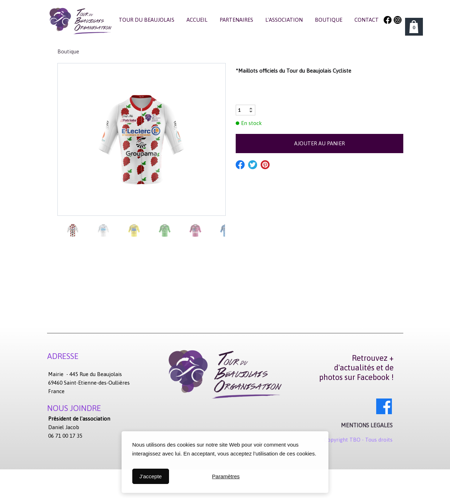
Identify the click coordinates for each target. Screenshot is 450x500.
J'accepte (150, 476)
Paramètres (226, 476)
